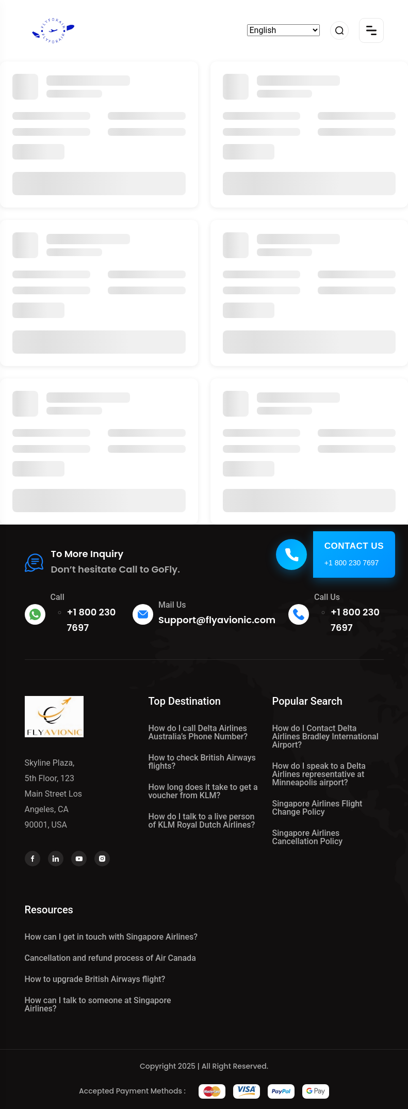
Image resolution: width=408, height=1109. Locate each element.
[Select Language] (283, 30)
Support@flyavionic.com (216, 619)
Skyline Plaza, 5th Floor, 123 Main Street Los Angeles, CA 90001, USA (54, 794)
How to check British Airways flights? (202, 762)
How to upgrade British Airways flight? (95, 979)
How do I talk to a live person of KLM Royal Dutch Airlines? (202, 821)
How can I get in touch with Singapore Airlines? (111, 937)
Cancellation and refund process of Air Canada (110, 958)
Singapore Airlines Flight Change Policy (317, 808)
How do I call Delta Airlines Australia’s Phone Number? (198, 732)
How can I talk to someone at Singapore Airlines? (98, 1004)
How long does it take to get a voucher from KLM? (203, 791)
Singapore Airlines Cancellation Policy (307, 837)
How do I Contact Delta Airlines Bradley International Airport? (325, 736)
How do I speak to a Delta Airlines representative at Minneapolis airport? (319, 774)
